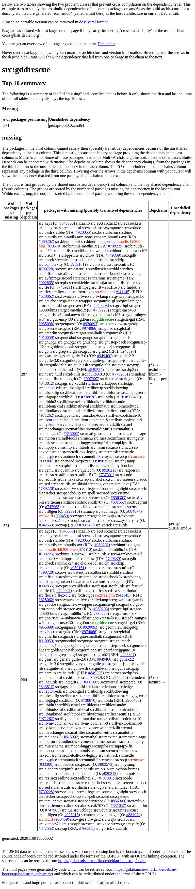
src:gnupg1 (48, 342)
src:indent (137, 374)
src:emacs (81, 278)
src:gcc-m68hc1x (72, 310)
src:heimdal (66, 369)
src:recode (123, 475)
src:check (46, 260)
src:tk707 (95, 502)
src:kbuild (77, 383)
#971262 (46, 415)
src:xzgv (118, 520)
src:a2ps (45, 223)
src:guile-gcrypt (73, 360)
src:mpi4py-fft (120, 443)
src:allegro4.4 (50, 228)
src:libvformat (92, 411)
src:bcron (110, 232)
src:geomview (111, 324)
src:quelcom (84, 470)
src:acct (97, 223)
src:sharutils (61, 484)
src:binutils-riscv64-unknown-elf (79, 250)
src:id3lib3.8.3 (93, 374)
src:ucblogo (83, 507)
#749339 (113, 255)
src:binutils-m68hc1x (79, 246)
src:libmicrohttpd (124, 406)
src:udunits (102, 507)
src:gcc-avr (72, 305)
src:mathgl (89, 433)
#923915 (71, 511)
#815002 (71, 433)
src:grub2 (100, 351)
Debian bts (106, 44)
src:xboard (126, 516)
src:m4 (126, 424)
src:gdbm (81, 319)
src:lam (92, 383)
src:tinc (81, 502)
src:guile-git (96, 360)
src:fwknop (99, 296)
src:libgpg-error (134, 392)
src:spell (88, 493)
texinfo (154, 369)
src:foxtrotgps (83, 292)
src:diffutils (48, 273)
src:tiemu (52, 502)
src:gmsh (65, 333)
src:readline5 (80, 475)
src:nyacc (106, 456)
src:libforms (110, 392)
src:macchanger (51, 429)
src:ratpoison (129, 470)
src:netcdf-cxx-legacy (80, 452)
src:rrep (82, 479)
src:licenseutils (117, 411)
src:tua (67, 507)
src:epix (61, 282)
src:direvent (68, 273)
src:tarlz (70, 497)
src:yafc (132, 520)
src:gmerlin (48, 333)
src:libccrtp (94, 388)
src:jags (61, 383)
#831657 (118, 502)
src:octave (136, 456)
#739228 (46, 488)
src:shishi (79, 484)
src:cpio (93, 264)
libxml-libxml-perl (158, 376)
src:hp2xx (130, 369)
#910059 (46, 337)
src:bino (125, 232)
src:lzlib (113, 424)
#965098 (46, 324)
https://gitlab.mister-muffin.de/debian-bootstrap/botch (101, 861)
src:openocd (64, 461)
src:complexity (51, 264)
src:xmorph (71, 520)
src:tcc (82, 497)
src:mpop (46, 447)
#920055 (83, 232)
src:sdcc (140, 479)
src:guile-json (118, 360)
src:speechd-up (68, 493)
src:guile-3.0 (49, 360)
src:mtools (81, 447)
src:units (119, 507)
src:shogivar (98, 484)
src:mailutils (123, 429)
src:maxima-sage (132, 433)
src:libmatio (99, 406)
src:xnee (103, 520)
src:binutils (48, 237)
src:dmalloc (88, 273)
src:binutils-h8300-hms (57, 549)
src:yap (61, 525)
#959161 (77, 264)
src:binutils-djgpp (95, 241)
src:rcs (44, 475)
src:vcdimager (107, 511)
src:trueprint (137, 502)
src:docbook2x (110, 273)
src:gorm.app (85, 347)
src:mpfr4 (100, 443)
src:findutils (130, 287)
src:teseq (96, 497)
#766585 (86, 525)
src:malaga (47, 433)
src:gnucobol (65, 337)
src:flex (45, 292)
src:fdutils (116, 282)
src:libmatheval (76, 406)
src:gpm (45, 351)
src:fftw (97, 287)
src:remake (66, 479)
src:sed (44, 484)
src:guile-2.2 (123, 356)
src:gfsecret (48, 328)
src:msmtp (63, 447)
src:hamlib (47, 369)
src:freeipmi (105, 292)
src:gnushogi (87, 342)
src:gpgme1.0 (124, 347)
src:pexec (82, 461)
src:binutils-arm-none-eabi (79, 237)
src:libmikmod (50, 411)
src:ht (43, 374)
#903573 (105, 461)
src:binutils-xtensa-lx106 (127, 250)
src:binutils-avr (114, 237)
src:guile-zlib (99, 365)
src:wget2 (93, 516)
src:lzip (75, 424)
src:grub (84, 351)
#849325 (95, 369)
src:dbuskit (97, 269)
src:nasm (98, 447)
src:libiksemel (68, 401)
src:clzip (117, 260)
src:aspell (89, 228)
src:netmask (108, 452)
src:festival (134, 282)
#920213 (109, 470)
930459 (62, 516)
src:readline (59, 475)
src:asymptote (110, 228)
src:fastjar (99, 282)
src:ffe (44, 287)
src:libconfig (49, 392)
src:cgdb (129, 255)
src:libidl (66, 397)
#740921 (63, 287)
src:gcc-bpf (119, 305)
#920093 (90, 324)
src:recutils (47, 479)
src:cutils (121, 264)
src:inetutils (48, 379)
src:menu (85, 438)
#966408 (132, 397)
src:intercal (109, 379)
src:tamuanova (50, 497)
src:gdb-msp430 (60, 319)
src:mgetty (135, 438)
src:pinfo (66, 465)
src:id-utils (71, 374)
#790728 (46, 269)
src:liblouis (90, 401)
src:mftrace (116, 438)
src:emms (97, 278)
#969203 (100, 305)
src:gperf (105, 347)
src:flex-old (61, 292)
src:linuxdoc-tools (90, 415)
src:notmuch (68, 456)
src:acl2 (110, 223)
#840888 (66, 223)
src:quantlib (64, 470)
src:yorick (104, 525)
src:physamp (125, 461)
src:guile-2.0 (76, 356)
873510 (54, 246)
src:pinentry (48, 465)
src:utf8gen (48, 511)
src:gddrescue (26, 69)
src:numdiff (88, 456)
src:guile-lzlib (55, 365)
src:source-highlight (112, 488)
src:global (122, 328)
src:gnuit (101, 337)
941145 (123, 292)
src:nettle (126, 452)
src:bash (45, 232)
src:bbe (59, 232)
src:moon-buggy (77, 443)
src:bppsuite (68, 255)
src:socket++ (65, 488)
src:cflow (87, 255)
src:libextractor (72, 392)
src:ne (56, 452)
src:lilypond (65, 415)
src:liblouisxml (51, 406)
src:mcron (47, 438)
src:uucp (88, 511)
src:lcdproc (108, 383)
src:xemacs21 (50, 520)
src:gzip (132, 365)
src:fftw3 (112, 287)
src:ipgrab (127, 379)
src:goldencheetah (59, 347)
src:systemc (119, 493)
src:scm (109, 479)
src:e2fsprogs (49, 278)
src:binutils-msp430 (71, 554)
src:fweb (82, 296)
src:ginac (106, 328)
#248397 (127, 351)
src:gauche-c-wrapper (74, 301)
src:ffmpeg (81, 287)
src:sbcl (96, 479)
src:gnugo (85, 337)
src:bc (97, 232)
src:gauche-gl (104, 301)
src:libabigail (73, 388)
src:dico (126, 269)
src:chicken (64, 260)
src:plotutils (84, 465)
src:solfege (86, 488)
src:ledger (126, 383)
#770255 (119, 374)
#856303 (118, 497)
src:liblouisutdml (113, 401)
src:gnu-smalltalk (88, 333)
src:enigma (115, 278)
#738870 (88, 397)
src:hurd (55, 374)
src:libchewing (116, 388)
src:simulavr (119, 484)
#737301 (106, 475)
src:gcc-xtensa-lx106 (103, 315)
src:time (67, 502)
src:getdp (130, 324)
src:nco (112, 447)
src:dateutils (77, 269)
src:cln (104, 260)
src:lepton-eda (50, 388)
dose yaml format (93, 22)
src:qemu (46, 470)
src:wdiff (46, 516)
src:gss (59, 356)
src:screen (125, 479)
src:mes (100, 438)
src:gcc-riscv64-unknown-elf (62, 315)
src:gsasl (46, 356)
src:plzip (102, 465)
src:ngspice (48, 456)
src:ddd (113, 269)
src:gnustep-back (112, 342)
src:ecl (66, 278)
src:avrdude (131, 228)
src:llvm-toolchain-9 (125, 420)
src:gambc (135, 296)
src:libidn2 (47, 401)
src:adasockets (129, 223)
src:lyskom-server (53, 424)
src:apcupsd (71, 228)
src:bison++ (48, 255)
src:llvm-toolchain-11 (56, 420)
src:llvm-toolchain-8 (91, 420)
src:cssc (107, 264)
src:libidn (105, 397)
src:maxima (108, 433)
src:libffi (93, 392)
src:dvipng (132, 273)
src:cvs (61, 269)
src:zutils (120, 525)
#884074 (133, 511)
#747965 (52, 507)
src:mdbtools (66, 438)
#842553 (46, 525)
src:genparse (65, 324)
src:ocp (121, 456)
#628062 (46, 296)
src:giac (64, 328)
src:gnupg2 (67, 342)
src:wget (77, 516)
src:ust (132, 507)
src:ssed (102, 493)
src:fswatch (64, 296)
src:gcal (122, 301)
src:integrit (67, 379)
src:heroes (113, 369)
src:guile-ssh (78, 365)
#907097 (91, 379)
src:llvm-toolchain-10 (123, 415)
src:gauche (47, 301)
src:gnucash (112, 333)
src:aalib (83, 223)
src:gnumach (119, 337)
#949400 (104, 356)
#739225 (115, 246)
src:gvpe (118, 365)
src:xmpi (88, 520)
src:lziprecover (94, 424)
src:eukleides (79, 282)
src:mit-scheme (51, 443)
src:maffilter (75, 429)
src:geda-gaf (125, 319)
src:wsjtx (109, 516)
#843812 (46, 383)
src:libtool (71, 411)
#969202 (46, 241)
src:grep (59, 351)
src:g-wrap (117, 296)
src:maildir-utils (99, 429)
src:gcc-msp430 (123, 310)
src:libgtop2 (48, 397)
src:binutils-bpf (67, 241)
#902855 (46, 282)
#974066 (89, 328)
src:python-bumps (124, 465)
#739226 (100, 310)
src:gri (72, 351)
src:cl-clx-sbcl (86, 260)
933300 (46, 461)
